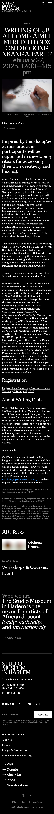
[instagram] (23, 795)
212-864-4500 (11, 693)
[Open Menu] (50, 3)
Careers (6, 744)
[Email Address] (17, 714)
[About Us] (27, 775)
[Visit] (27, 765)
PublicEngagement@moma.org (19, 479)
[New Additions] (27, 785)
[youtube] (30, 795)
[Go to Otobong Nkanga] (14, 544)
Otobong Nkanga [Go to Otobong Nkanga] (35, 544)
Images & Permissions (14, 750)
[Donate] (27, 770)
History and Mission (13, 734)
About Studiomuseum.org (17, 755)
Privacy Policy (19, 802)
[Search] (43, 3)
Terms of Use (35, 802)
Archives (7, 739)
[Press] (27, 780)
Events (27, 22)
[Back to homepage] (10, 6)
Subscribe (43, 715)
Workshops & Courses (24, 567)
